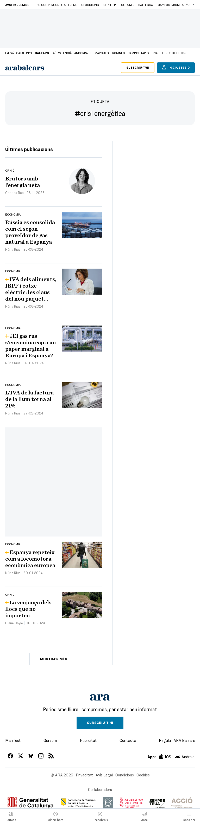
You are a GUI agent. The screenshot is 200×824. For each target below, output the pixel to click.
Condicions (124, 775)
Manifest (13, 740)
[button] (193, 4)
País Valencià (62, 53)
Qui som (50, 740)
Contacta (128, 740)
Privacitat (84, 775)
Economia (13, 214)
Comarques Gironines (107, 53)
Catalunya (24, 53)
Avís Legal (104, 775)
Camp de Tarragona (143, 53)
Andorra (81, 53)
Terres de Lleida (173, 53)
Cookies (143, 775)
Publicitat (88, 740)
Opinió (10, 170)
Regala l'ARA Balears (177, 740)
